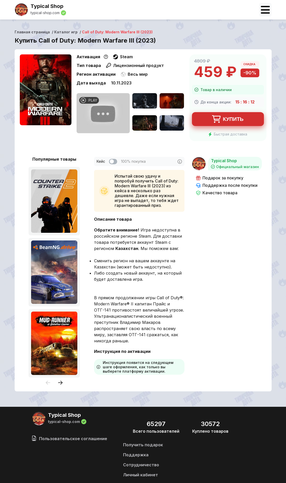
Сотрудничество (141, 464)
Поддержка (136, 454)
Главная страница (32, 32)
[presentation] (48, 383)
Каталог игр (66, 32)
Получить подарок (143, 444)
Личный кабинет (140, 474)
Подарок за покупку (219, 178)
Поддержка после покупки (226, 185)
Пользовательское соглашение (69, 438)
